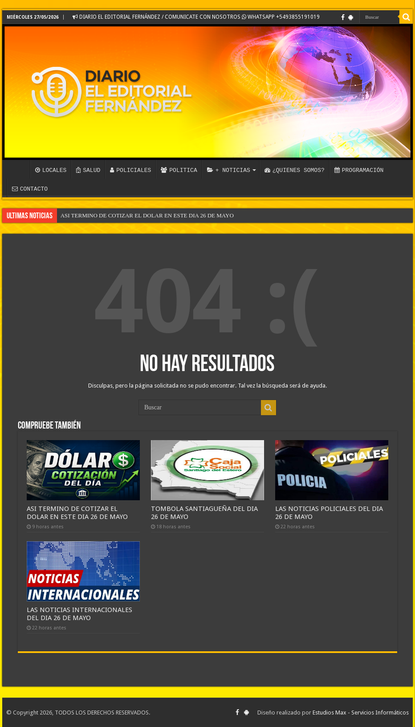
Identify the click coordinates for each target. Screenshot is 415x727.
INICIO (18, 169)
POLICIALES (130, 170)
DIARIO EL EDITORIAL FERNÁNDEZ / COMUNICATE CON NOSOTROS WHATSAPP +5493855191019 (196, 17)
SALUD (88, 170)
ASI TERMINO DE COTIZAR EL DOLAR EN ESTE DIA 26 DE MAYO (147, 215)
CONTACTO (30, 189)
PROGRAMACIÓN (359, 170)
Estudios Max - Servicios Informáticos (361, 712)
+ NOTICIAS (228, 170)
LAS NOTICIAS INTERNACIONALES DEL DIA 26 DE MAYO (79, 614)
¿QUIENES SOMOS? (294, 170)
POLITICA (179, 170)
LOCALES (51, 170)
